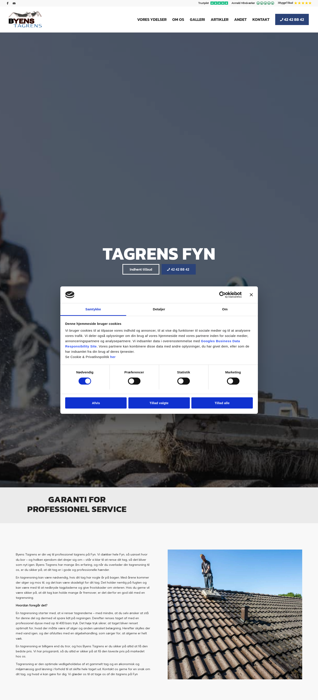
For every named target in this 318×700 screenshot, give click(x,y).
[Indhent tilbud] (140, 269)
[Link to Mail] (14, 3)
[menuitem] (213, 3)
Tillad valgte (158, 403)
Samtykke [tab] (93, 309)
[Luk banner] (251, 294)
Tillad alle (222, 403)
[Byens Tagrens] (25, 20)
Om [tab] (225, 309)
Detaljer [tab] (159, 309)
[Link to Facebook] (7, 3)
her (113, 357)
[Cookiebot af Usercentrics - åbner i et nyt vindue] (222, 294)
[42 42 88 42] (179, 269)
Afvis (96, 403)
